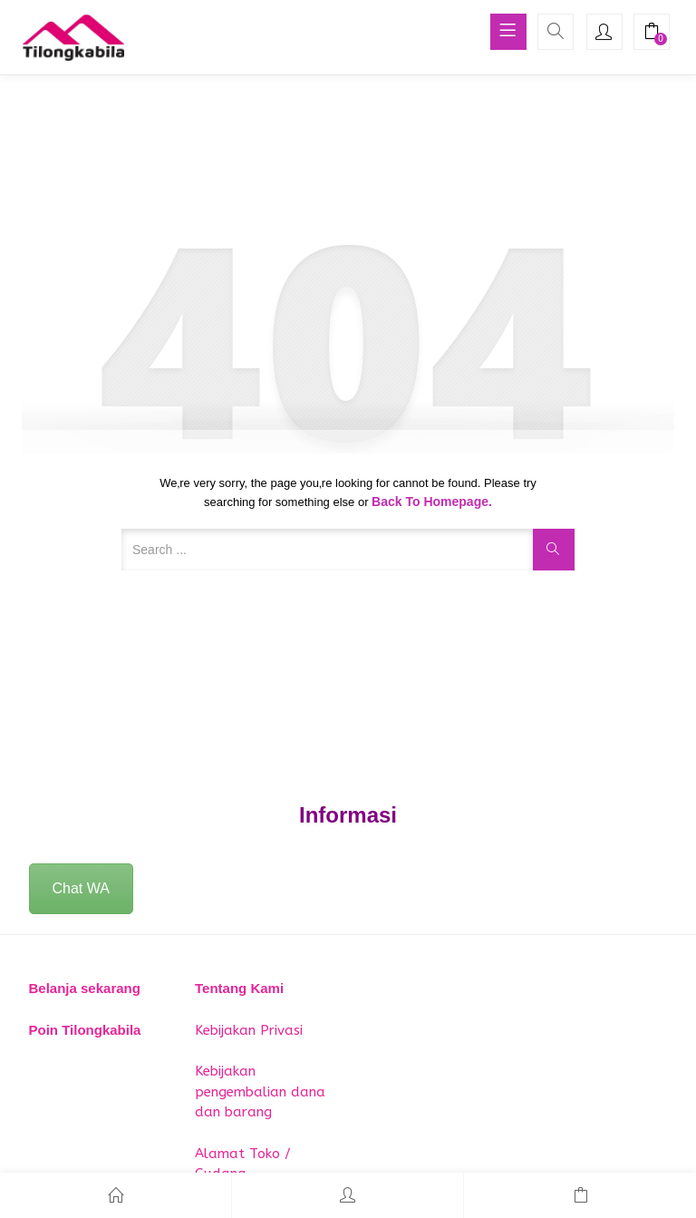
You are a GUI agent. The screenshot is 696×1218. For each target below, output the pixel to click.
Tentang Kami (239, 988)
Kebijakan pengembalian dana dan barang (260, 1091)
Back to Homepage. (432, 501)
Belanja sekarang (84, 988)
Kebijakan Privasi (249, 1030)
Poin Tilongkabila (85, 1030)
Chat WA (81, 888)
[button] (651, 33)
